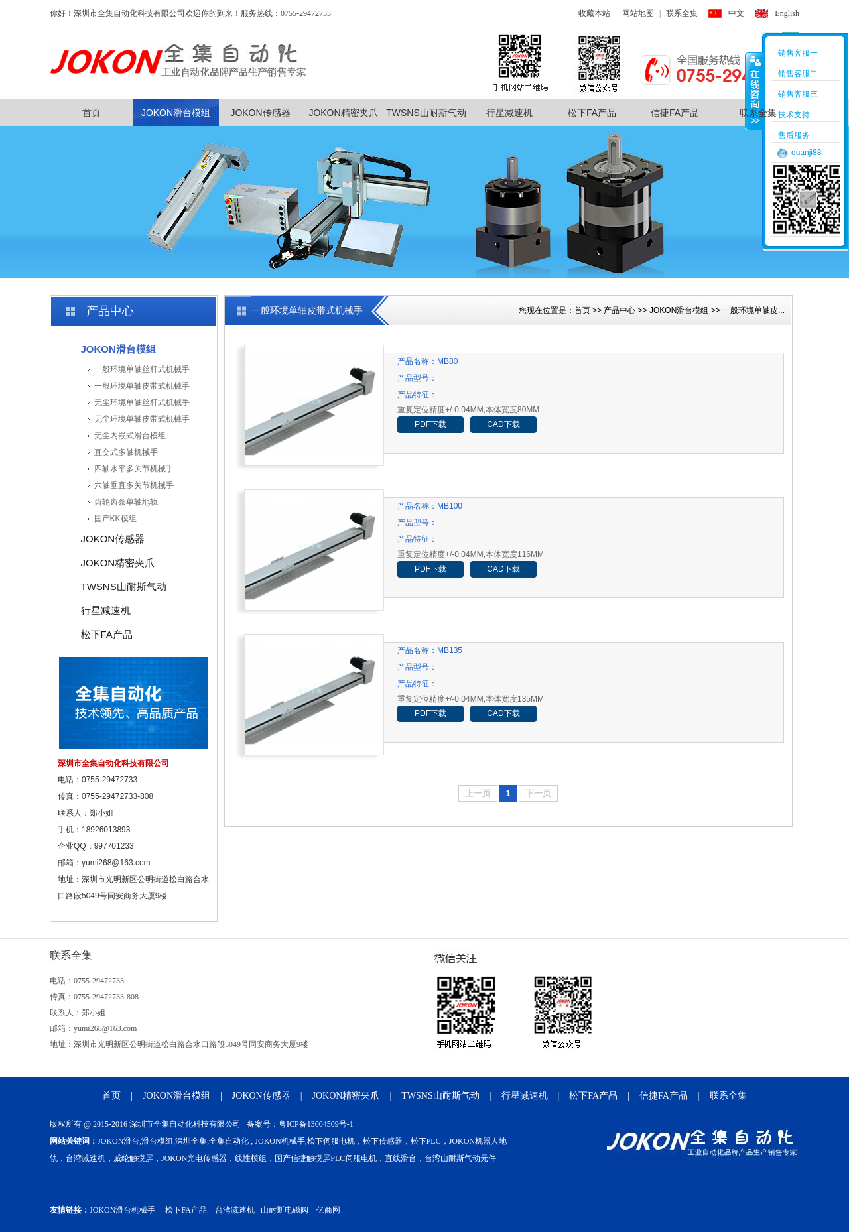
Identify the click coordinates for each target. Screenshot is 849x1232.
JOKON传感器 (260, 112)
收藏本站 (594, 13)
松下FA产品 (592, 112)
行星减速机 (509, 112)
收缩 (754, 91)
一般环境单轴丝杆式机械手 (142, 369)
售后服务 (794, 135)
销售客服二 (798, 73)
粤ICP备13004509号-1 (316, 1124)
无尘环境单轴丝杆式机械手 (142, 402)
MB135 (449, 650)
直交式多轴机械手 (126, 452)
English (787, 13)
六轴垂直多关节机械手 (134, 485)
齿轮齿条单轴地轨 (126, 502)
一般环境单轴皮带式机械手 (142, 386)
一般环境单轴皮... (753, 310)
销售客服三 (798, 94)
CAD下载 (503, 424)
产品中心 (619, 310)
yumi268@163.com (116, 862)
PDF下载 (430, 424)
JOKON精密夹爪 (342, 112)
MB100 (449, 506)
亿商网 (328, 1210)
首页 (91, 112)
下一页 (538, 793)
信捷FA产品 (675, 112)
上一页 (478, 793)
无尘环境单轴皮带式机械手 (142, 419)
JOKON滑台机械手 (122, 1210)
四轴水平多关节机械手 (134, 468)
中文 (736, 13)
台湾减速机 (235, 1210)
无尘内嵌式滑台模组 (130, 435)
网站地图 (638, 13)
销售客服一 (798, 53)
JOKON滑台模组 (175, 112)
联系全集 (682, 13)
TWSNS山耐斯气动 (426, 112)
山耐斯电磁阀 (284, 1210)
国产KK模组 (115, 518)
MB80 (447, 361)
